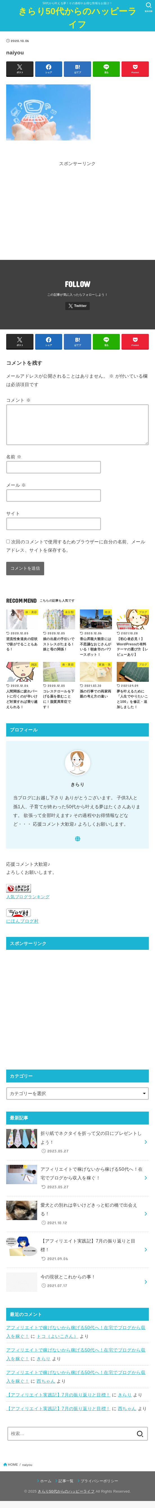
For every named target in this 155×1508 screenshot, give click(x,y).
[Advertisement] (77, 216)
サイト (13, 520)
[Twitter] (77, 306)
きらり (43, 1365)
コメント (18, 400)
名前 (13, 463)
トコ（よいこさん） (57, 1343)
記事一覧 (66, 1488)
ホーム (45, 1488)
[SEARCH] (148, 7)
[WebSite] (77, 846)
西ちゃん (46, 1388)
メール (16, 491)
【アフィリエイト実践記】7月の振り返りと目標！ (58, 1401)
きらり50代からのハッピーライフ (77, 17)
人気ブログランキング (28, 904)
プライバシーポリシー (99, 1488)
